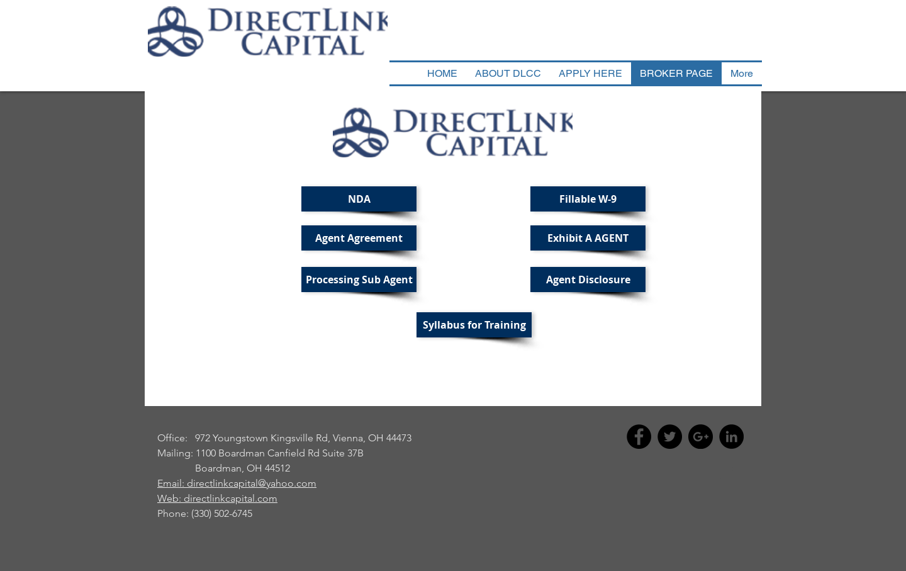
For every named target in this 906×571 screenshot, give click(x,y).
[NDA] (359, 199)
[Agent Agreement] (359, 238)
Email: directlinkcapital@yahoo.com (236, 483)
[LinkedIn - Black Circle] (731, 436)
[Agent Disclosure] (588, 279)
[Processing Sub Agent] (359, 279)
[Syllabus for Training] (474, 324)
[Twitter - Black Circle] (669, 436)
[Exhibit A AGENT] (588, 238)
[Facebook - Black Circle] (639, 436)
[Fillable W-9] (588, 199)
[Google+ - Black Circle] (700, 436)
